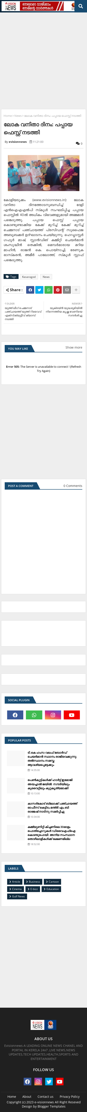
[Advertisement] (43, 59)
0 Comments (73, 486)
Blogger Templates (52, 1106)
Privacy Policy (70, 1096)
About (26, 1096)
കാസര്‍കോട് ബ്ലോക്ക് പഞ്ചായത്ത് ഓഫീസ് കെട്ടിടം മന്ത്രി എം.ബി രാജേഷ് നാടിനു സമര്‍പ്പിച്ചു (52, 807)
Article (16, 882)
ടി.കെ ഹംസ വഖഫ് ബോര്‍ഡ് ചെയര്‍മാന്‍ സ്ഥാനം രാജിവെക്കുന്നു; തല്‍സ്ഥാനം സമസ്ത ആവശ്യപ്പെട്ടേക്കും (52, 759)
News (18, 116)
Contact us (45, 1096)
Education (53, 889)
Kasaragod (29, 277)
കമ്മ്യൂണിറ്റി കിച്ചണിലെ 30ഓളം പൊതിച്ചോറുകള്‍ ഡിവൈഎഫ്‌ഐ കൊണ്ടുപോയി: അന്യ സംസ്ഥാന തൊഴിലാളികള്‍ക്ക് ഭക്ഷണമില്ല (51, 833)
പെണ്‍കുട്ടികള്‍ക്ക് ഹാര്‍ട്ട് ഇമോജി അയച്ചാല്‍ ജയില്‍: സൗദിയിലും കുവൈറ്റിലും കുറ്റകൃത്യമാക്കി (50, 784)
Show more (74, 347)
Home (8, 116)
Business (34, 882)
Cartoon (54, 882)
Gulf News (18, 896)
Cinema (17, 889)
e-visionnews (44, 1102)
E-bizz (34, 889)
